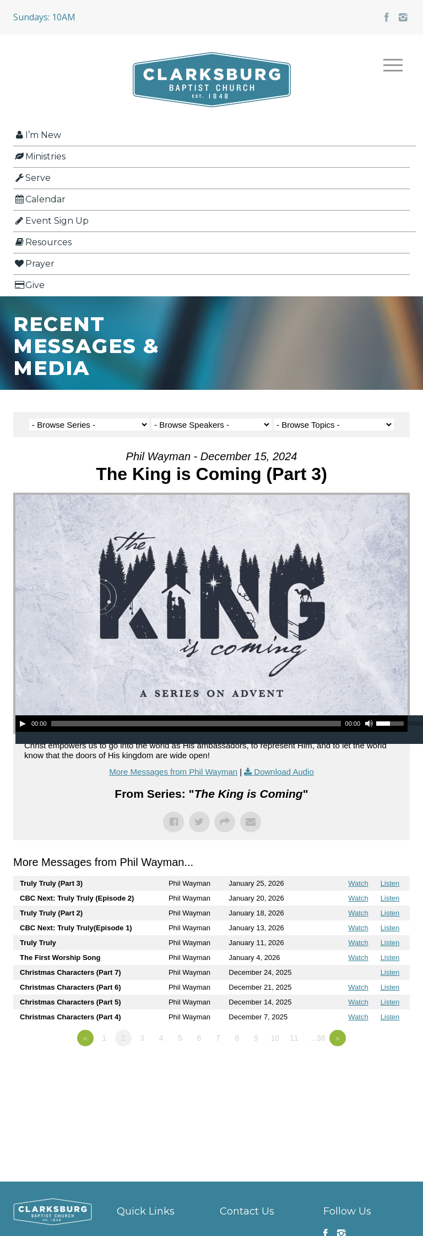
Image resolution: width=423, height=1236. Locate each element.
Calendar (39, 199)
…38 (317, 1038)
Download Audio (283, 771)
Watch (358, 883)
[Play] (22, 723)
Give (29, 285)
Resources (42, 242)
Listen (390, 883)
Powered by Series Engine (369, 1068)
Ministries (39, 156)
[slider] (196, 723)
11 (294, 1038)
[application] (211, 723)
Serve (32, 178)
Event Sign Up (51, 221)
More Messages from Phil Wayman (173, 771)
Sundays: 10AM (44, 17)
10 (275, 1038)
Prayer (34, 263)
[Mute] (369, 723)
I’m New (37, 135)
